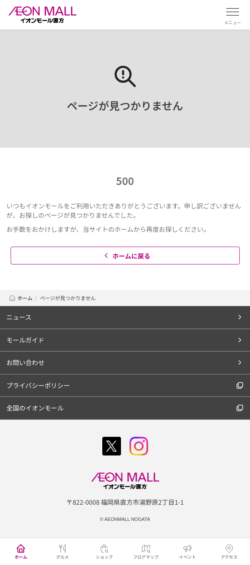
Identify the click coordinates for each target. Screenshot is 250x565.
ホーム (20, 297)
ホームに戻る (126, 255)
